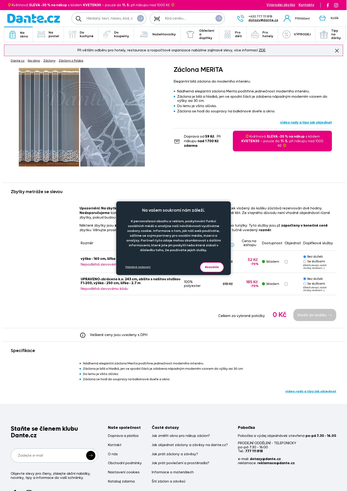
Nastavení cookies (124, 472)
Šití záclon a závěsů (168, 481)
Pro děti (233, 34)
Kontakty (306, 5)
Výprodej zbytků (281, 5)
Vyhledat (140, 18)
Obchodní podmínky (125, 463)
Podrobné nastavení (138, 267)
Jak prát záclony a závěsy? (175, 454)
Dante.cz (18, 61)
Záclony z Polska (71, 61)
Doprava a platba (123, 436)
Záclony (49, 61)
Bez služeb (313, 256)
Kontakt (114, 445)
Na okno (18, 35)
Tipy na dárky (330, 34)
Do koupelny (116, 34)
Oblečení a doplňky (199, 34)
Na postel (48, 34)
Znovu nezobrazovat (337, 50)
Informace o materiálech (173, 472)
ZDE (262, 50)
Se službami (314, 261)
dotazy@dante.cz (263, 20)
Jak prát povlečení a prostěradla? (180, 463)
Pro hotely (262, 34)
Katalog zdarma (121, 481)
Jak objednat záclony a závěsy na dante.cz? (190, 445)
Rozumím (212, 267)
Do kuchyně (81, 34)
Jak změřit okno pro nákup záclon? (181, 436)
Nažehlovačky (157, 34)
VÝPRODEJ (297, 34)
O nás (113, 454)
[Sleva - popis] (232, 244)
